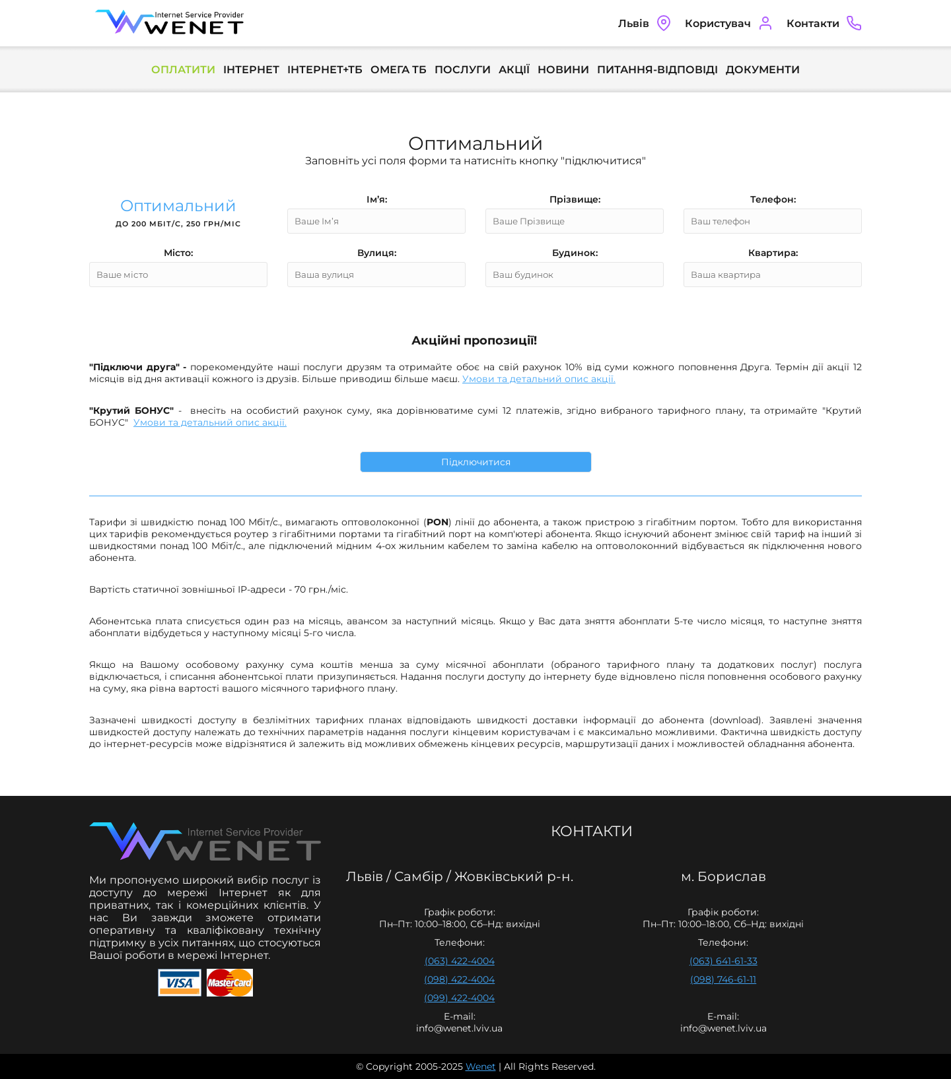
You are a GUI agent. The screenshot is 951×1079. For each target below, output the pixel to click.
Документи (763, 69)
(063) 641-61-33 (723, 961)
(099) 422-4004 (459, 998)
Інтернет (251, 69)
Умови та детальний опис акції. (539, 379)
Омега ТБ (398, 69)
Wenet (481, 1066)
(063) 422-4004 (460, 961)
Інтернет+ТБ (325, 69)
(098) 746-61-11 (723, 979)
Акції (514, 69)
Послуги (463, 69)
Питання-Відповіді (657, 69)
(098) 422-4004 (459, 979)
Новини (563, 69)
